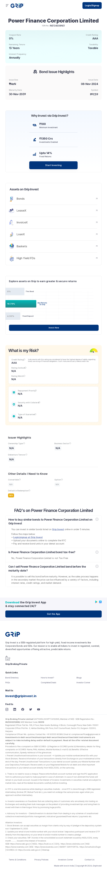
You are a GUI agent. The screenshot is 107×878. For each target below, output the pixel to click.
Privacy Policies (41, 860)
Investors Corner (65, 860)
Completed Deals (48, 682)
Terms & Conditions (17, 860)
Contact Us (90, 860)
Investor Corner (83, 682)
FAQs (7, 682)
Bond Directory (12, 678)
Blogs (79, 678)
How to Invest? (47, 678)
